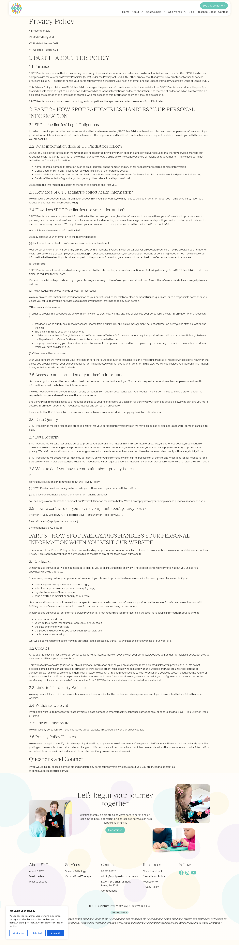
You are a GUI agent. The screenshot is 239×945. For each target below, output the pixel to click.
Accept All (55, 933)
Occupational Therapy (78, 876)
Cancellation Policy (154, 876)
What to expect (38, 881)
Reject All (37, 933)
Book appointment (213, 5)
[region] (37, 922)
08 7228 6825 (108, 871)
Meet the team (37, 876)
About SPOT (36, 871)
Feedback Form (152, 881)
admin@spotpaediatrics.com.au (58, 521)
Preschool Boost (206, 11)
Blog (191, 11)
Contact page (109, 890)
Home (125, 11)
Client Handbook (153, 871)
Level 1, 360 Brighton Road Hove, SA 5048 (116, 883)
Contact (223, 11)
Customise (18, 933)
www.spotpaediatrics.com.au (185, 550)
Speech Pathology (75, 871)
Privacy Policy (151, 886)
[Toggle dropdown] (142, 12)
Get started (115, 830)
